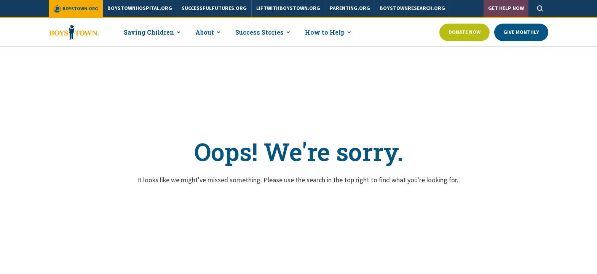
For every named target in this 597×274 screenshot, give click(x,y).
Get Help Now (506, 8)
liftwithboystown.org (288, 8)
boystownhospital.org (139, 8)
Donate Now (464, 32)
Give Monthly (521, 32)
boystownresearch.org (412, 8)
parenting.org (350, 8)
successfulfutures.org (214, 8)
